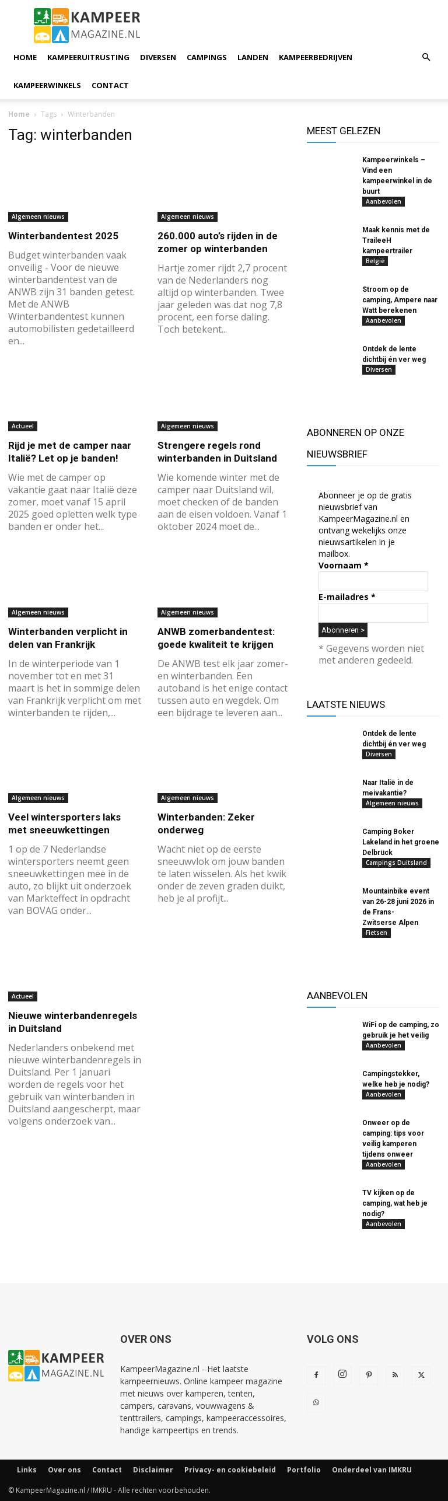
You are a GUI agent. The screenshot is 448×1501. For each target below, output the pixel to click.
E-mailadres (347, 596)
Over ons (64, 1470)
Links (27, 1470)
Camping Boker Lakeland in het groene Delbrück (400, 842)
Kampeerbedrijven (315, 57)
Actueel (23, 426)
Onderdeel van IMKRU (372, 1470)
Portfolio (304, 1470)
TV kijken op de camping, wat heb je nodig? (395, 1203)
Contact (110, 85)
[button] (426, 57)
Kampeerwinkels (47, 85)
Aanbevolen (383, 201)
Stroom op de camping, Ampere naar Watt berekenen (400, 300)
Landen (252, 57)
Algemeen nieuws (38, 216)
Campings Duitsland (396, 862)
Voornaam (343, 565)
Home (25, 57)
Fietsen (376, 932)
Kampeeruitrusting (88, 57)
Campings (207, 57)
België (375, 261)
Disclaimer (153, 1470)
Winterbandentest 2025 (63, 236)
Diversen (158, 57)
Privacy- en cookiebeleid (230, 1470)
